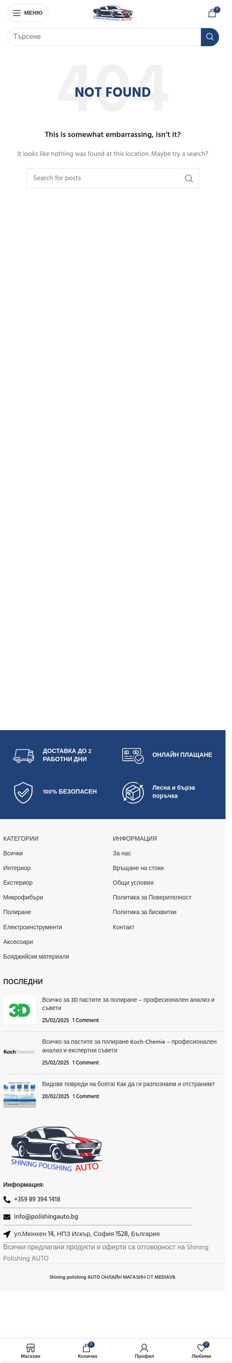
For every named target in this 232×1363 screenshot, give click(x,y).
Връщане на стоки (138, 869)
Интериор (17, 869)
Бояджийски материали (36, 957)
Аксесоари (18, 942)
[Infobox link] (58, 756)
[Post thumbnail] (19, 1010)
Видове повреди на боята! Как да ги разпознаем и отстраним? (128, 1085)
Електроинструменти (32, 928)
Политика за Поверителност (152, 898)
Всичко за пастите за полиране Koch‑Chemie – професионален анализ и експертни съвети (129, 1046)
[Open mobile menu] (27, 13)
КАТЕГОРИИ (20, 839)
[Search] (112, 37)
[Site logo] (113, 13)
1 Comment (86, 1021)
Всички (13, 854)
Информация (135, 839)
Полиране (17, 913)
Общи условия (133, 883)
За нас (122, 854)
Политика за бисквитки (145, 913)
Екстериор (18, 883)
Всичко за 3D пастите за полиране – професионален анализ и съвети (128, 1004)
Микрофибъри (23, 898)
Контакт (123, 928)
